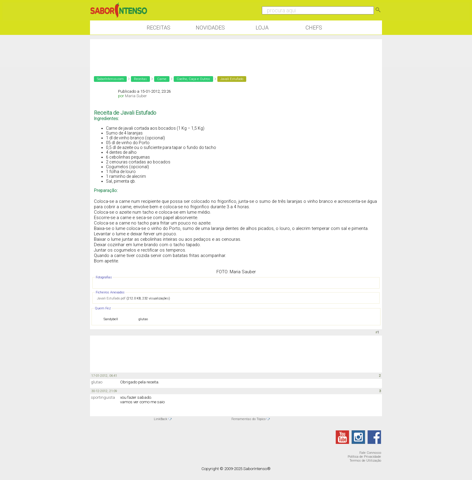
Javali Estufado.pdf (111, 298)
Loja (262, 27)
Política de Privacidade (364, 457)
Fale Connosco (370, 453)
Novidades (210, 27)
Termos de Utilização (365, 461)
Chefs (314, 27)
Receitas (158, 27)
